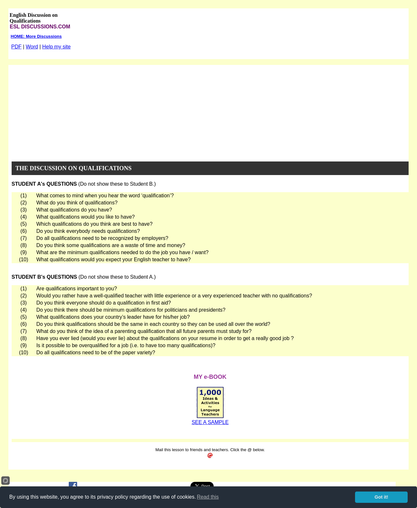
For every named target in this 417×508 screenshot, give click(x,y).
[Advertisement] (210, 110)
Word (32, 46)
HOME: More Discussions (36, 36)
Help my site (56, 46)
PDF (16, 46)
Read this (208, 497)
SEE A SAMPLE (210, 422)
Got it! (381, 497)
